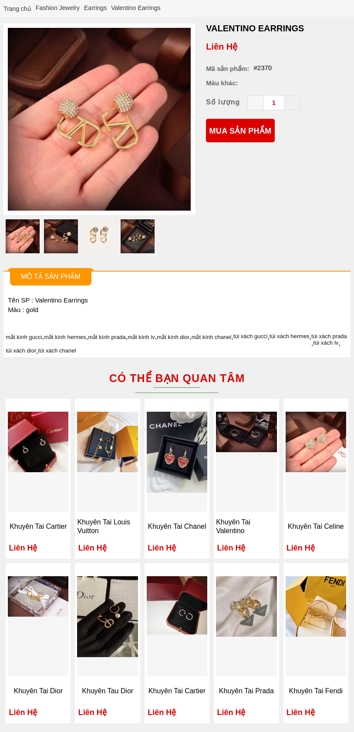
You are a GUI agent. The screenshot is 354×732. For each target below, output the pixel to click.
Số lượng (223, 102)
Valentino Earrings (255, 28)
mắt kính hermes (65, 337)
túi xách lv (326, 342)
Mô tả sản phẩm (50, 276)
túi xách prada (329, 336)
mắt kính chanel (212, 337)
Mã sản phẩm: (227, 68)
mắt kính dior (173, 337)
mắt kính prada (107, 337)
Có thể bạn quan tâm (177, 378)
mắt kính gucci (24, 337)
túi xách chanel (57, 350)
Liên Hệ (221, 46)
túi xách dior (21, 350)
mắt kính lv (141, 337)
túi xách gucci (250, 336)
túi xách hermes (290, 336)
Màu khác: (222, 83)
